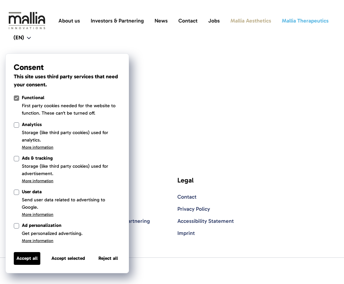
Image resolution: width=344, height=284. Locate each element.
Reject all (108, 258)
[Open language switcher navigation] (22, 38)
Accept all (27, 258)
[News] (161, 21)
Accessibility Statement (205, 221)
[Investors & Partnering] (117, 21)
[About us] (69, 21)
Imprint (186, 233)
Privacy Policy (193, 209)
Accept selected (68, 258)
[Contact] (188, 21)
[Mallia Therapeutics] (305, 21)
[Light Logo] (26, 21)
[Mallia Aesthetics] (250, 21)
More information (37, 147)
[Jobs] (214, 21)
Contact (187, 197)
